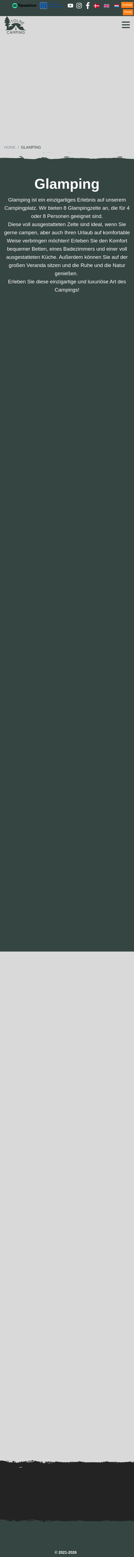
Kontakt (127, 4)
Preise (128, 12)
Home (9, 147)
